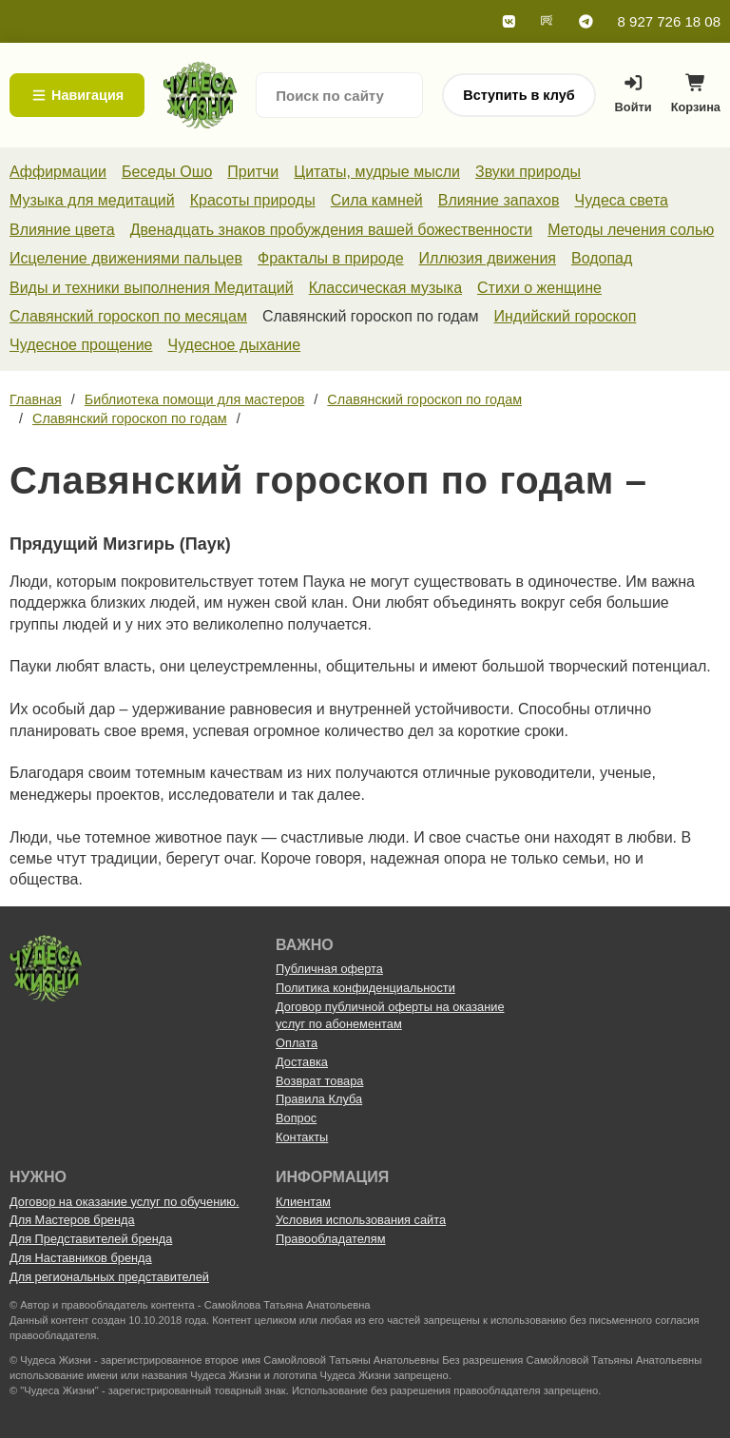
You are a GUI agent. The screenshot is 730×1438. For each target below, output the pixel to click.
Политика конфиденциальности (365, 988)
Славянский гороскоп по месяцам (128, 316)
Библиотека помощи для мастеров (195, 399)
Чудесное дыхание (233, 345)
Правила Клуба (319, 1099)
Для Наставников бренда (81, 1258)
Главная (36, 399)
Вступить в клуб (518, 95)
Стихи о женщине (539, 288)
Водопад (601, 258)
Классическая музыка (385, 288)
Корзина (695, 98)
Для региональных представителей (109, 1277)
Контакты (302, 1137)
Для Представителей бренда (91, 1239)
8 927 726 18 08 (669, 21)
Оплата (296, 1043)
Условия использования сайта (361, 1220)
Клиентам (303, 1202)
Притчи (253, 172)
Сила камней (377, 200)
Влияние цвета (62, 230)
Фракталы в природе (331, 258)
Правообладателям (331, 1239)
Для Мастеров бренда (72, 1220)
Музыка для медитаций (92, 200)
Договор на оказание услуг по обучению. (125, 1202)
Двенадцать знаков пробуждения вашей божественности (331, 230)
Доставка (302, 1062)
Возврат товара (319, 1081)
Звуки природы (528, 172)
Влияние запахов (499, 200)
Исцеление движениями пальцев (126, 258)
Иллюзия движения (487, 258)
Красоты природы (253, 200)
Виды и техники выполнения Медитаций (152, 288)
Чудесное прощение (81, 345)
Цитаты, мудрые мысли (377, 172)
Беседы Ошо (167, 172)
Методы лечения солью (631, 230)
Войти (633, 94)
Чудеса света (620, 200)
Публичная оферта (329, 969)
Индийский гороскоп (565, 316)
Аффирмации (58, 172)
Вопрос (296, 1118)
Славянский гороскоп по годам (424, 399)
